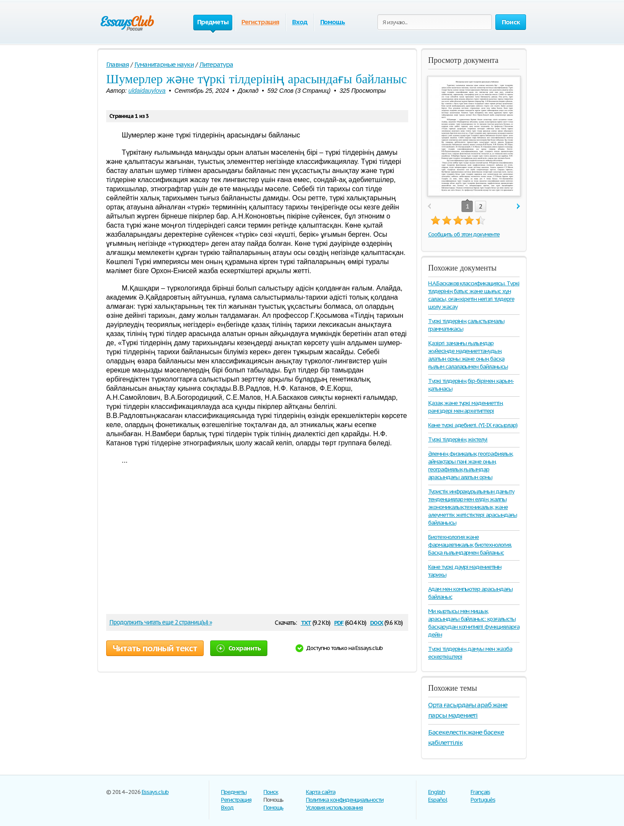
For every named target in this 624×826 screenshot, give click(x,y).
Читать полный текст (155, 648)
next (518, 206)
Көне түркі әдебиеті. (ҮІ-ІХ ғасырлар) (472, 425)
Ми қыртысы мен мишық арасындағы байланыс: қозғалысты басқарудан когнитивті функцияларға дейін (474, 622)
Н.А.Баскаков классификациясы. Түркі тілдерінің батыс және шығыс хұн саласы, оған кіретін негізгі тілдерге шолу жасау (474, 295)
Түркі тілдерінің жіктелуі (458, 439)
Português (483, 799)
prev (429, 206)
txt (306, 622)
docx (377, 622)
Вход (299, 22)
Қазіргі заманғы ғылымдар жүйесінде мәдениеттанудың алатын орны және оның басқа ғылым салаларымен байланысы (468, 355)
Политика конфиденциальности (345, 799)
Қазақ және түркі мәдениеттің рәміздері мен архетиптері (465, 407)
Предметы (234, 792)
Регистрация (260, 22)
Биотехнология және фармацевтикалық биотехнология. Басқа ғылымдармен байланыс (470, 544)
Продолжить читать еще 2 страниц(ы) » (160, 622)
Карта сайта (320, 792)
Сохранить (239, 648)
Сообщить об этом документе (464, 234)
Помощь (332, 22)
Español (437, 799)
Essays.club (155, 792)
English (436, 792)
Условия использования (334, 807)
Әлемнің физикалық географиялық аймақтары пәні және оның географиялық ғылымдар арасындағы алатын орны (470, 465)
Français (480, 792)
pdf (339, 622)
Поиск (270, 792)
